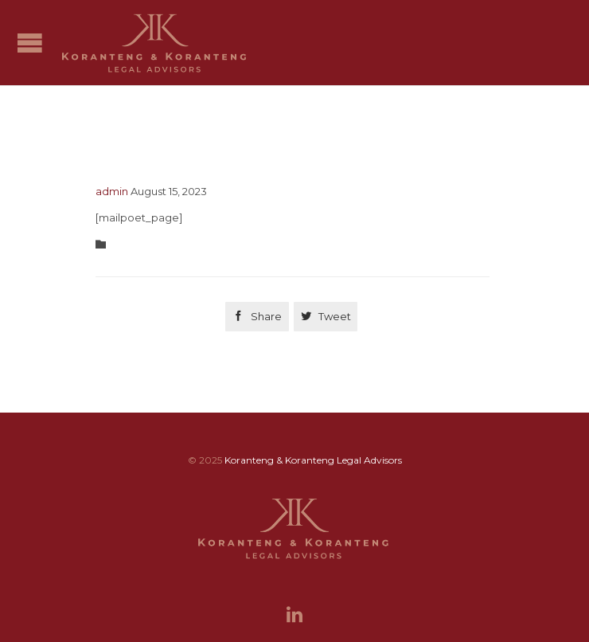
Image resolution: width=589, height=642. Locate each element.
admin (112, 191)
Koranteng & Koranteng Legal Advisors (313, 460)
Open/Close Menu (30, 43)
